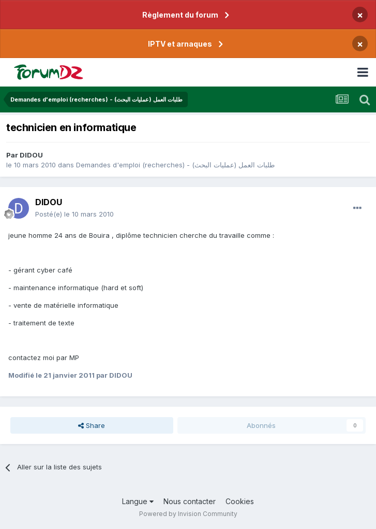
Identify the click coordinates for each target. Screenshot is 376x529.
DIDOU (31, 155)
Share (91, 425)
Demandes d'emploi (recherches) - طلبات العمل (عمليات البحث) (175, 165)
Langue (138, 501)
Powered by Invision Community (188, 514)
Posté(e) (74, 214)
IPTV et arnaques (180, 43)
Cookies (239, 501)
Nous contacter (189, 501)
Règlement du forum (180, 14)
